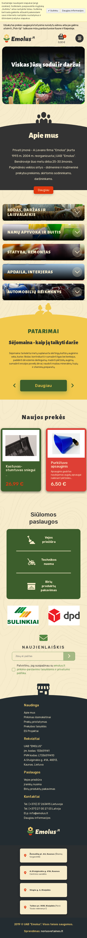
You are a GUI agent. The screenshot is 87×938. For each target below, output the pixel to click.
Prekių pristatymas (35, 721)
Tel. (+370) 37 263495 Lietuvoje (43, 804)
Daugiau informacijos (73, 10)
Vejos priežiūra (33, 779)
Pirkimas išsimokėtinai (37, 717)
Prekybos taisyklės (35, 726)
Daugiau (43, 385)
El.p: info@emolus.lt (36, 813)
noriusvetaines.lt (52, 931)
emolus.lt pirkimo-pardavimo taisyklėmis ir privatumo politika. (43, 669)
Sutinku (54, 10)
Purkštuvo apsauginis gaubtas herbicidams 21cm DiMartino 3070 (65, 464)
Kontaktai (32, 797)
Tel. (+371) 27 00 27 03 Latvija (42, 808)
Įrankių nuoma (33, 784)
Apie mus (29, 712)
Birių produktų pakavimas (39, 788)
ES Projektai (31, 731)
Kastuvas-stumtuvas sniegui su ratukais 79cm (20, 468)
